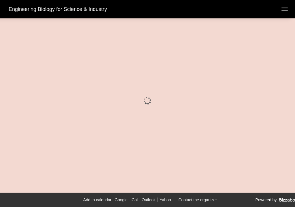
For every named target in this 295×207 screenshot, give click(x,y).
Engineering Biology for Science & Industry (58, 9)
